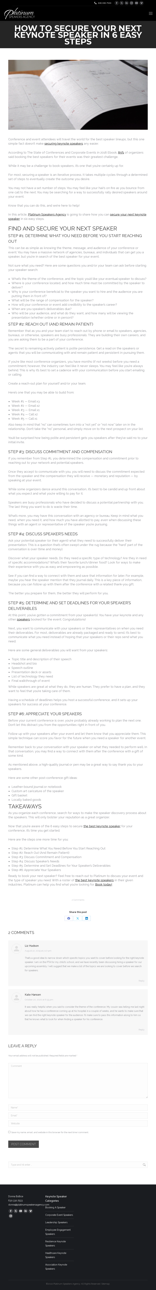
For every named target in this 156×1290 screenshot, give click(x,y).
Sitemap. (105, 1284)
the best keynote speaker (101, 826)
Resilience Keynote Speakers (55, 1243)
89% (121, 152)
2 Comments (78, 900)
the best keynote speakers (94, 880)
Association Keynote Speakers (56, 1266)
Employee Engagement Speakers (58, 1232)
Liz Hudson (32, 945)
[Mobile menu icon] (151, 13)
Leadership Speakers (56, 1222)
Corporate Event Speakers (59, 1215)
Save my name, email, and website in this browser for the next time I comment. (50, 1132)
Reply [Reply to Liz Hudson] (141, 981)
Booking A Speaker (55, 1207)
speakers (23, 619)
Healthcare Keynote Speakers (55, 1255)
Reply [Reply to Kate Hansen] (141, 1029)
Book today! (103, 884)
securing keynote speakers (63, 143)
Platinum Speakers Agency (47, 214)
